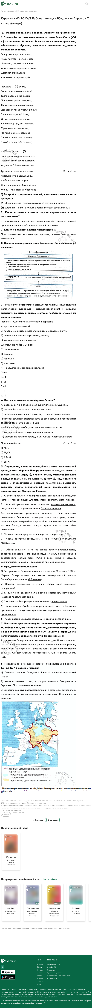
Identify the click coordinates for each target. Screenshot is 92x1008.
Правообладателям (54, 973)
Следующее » (53, 820)
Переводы (51, 970)
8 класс (40, 973)
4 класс (40, 984)
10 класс (40, 967)
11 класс (40, 964)
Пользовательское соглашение (59, 975)
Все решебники (50, 879)
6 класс (40, 978)
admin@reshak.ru (53, 978)
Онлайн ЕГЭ (52, 967)
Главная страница (53, 964)
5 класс (40, 981)
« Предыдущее (38, 820)
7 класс (40, 975)
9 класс (40, 970)
